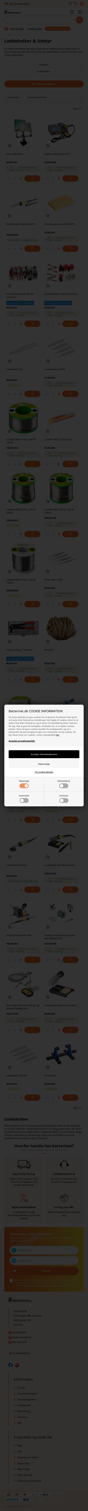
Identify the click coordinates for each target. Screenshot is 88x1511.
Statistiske (63, 798)
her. (57, 734)
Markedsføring (64, 784)
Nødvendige (24, 784)
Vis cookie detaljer (44, 772)
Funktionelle (24, 798)
